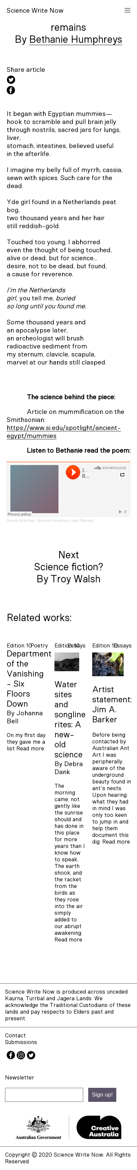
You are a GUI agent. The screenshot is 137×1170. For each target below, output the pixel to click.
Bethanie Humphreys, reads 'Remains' (66, 521)
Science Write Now (21, 521)
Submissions (21, 1042)
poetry (39, 645)
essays (123, 645)
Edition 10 (19, 645)
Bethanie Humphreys (75, 40)
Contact (15, 1035)
